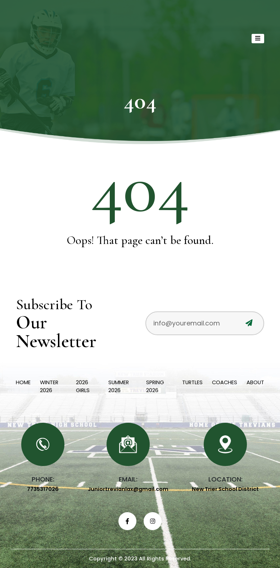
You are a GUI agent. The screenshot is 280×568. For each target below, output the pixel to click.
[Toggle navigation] (258, 38)
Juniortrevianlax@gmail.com (128, 489)
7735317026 (43, 489)
